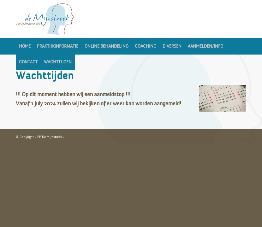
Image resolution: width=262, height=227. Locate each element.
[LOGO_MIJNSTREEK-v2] (45, 19)
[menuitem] (25, 46)
